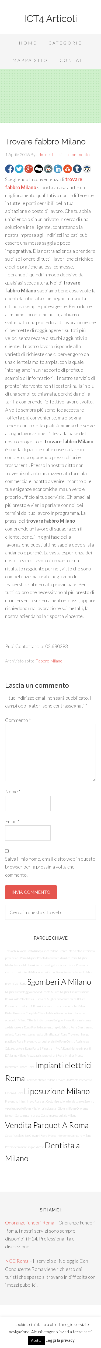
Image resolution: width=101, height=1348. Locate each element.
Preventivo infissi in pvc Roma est (25, 1101)
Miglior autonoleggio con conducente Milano (32, 992)
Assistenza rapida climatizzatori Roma (44, 1034)
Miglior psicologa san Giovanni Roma (54, 1108)
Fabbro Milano (49, 660)
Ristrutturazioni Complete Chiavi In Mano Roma (34, 1013)
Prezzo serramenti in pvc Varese (24, 1147)
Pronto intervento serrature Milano (69, 1135)
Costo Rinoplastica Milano (42, 951)
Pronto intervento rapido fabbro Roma (54, 1027)
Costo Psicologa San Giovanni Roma (26, 1135)
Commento (18, 720)
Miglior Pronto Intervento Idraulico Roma (52, 958)
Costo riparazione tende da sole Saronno (70, 1101)
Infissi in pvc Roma (51, 972)
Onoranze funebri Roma (29, 1223)
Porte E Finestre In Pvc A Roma (50, 1048)
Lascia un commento (71, 154)
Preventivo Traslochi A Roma (22, 1006)
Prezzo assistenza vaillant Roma (45, 1055)
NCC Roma (17, 1261)
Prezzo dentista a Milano (40, 1080)
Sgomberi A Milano (59, 981)
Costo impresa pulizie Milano (58, 1115)
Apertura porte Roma (18, 1108)
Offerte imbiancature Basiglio (45, 1020)
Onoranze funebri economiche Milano (63, 1006)
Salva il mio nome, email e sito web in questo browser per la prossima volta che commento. (50, 867)
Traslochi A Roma (15, 951)
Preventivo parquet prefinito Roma (45, 1041)
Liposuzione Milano (57, 1091)
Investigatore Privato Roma (59, 965)
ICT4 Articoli (50, 18)
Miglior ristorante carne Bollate (66, 999)
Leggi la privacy (60, 1340)
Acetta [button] (36, 1340)
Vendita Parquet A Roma (47, 1125)
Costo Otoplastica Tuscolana (29, 999)
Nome (12, 791)
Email (12, 821)
